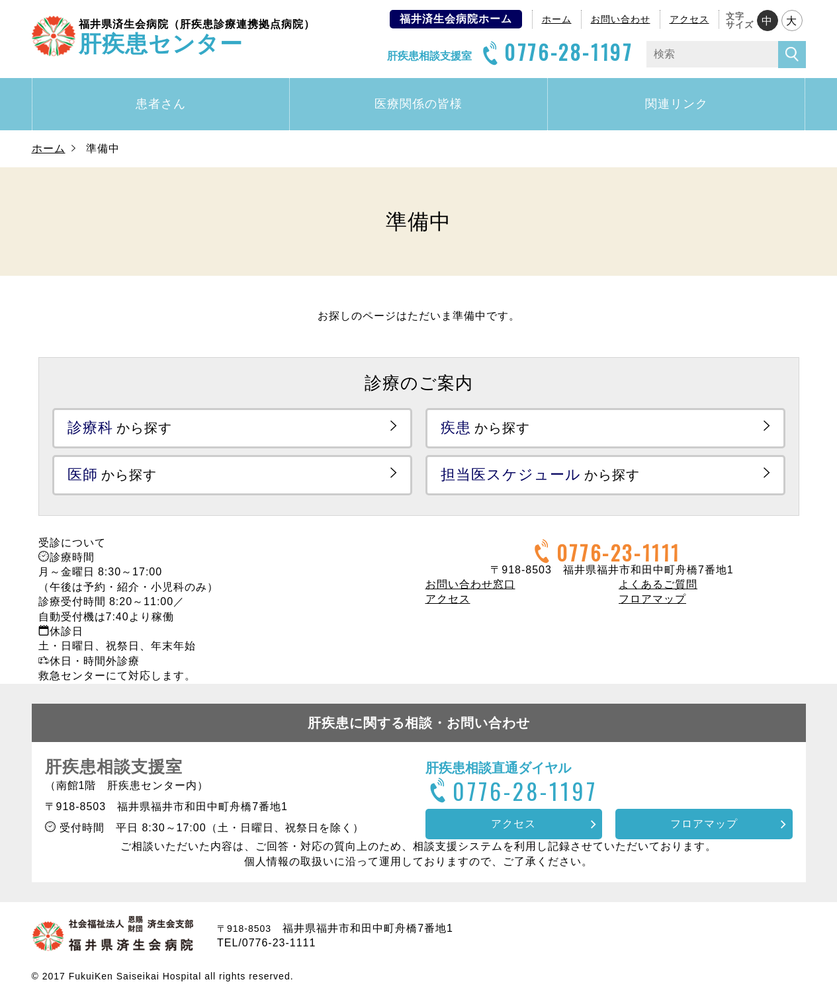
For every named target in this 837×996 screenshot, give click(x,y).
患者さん (161, 103)
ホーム (557, 19)
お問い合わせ (620, 19)
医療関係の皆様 (418, 103)
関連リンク (676, 103)
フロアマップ (652, 598)
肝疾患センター (197, 36)
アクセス (689, 19)
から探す (119, 427)
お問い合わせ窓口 (470, 584)
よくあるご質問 (658, 584)
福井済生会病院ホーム (456, 18)
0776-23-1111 (605, 552)
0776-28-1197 (555, 52)
